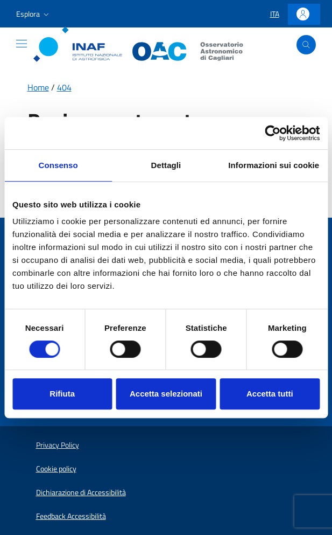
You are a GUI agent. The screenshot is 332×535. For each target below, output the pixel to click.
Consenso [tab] (58, 165)
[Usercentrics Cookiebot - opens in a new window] (272, 133)
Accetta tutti (269, 393)
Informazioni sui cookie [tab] (273, 165)
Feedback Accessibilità (71, 516)
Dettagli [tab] (166, 165)
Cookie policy (56, 469)
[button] (33, 14)
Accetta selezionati (166, 393)
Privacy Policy (57, 445)
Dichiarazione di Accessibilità (81, 492)
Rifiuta (62, 393)
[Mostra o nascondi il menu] (21, 43)
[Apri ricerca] (306, 44)
